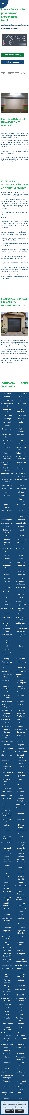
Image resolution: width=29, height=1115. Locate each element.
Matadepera (7, 520)
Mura (21, 788)
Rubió (7, 723)
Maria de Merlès (21, 1039)
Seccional (7, 393)
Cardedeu (7, 614)
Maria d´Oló (20, 995)
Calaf (7, 492)
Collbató (7, 825)
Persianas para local (3, 72)
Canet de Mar (7, 701)
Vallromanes (21, 601)
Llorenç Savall (21, 804)
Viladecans (7, 668)
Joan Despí (7, 692)
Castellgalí (7, 986)
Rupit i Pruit (21, 719)
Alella (7, 776)
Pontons (7, 865)
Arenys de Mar (7, 523)
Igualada (20, 819)
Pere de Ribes (21, 404)
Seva (7, 1008)
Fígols (21, 936)
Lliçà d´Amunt (21, 548)
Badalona (21, 668)
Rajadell (7, 539)
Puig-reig (20, 468)
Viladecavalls (21, 662)
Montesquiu (6, 422)
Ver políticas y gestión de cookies (14, 1108)
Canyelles (21, 692)
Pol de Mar (21, 505)
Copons (7, 587)
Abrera (7, 559)
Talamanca (20, 453)
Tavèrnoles (7, 562)
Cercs (21, 837)
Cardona (20, 1053)
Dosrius (21, 552)
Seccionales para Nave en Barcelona (13, 72)
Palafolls (7, 1063)
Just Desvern (21, 808)
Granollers (7, 924)
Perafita (7, 582)
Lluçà (21, 649)
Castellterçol (21, 435)
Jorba (21, 425)
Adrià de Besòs (21, 393)
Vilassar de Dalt (7, 755)
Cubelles (7, 555)
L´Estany (21, 1075)
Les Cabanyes (6, 634)
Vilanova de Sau (7, 748)
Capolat (21, 614)
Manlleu (7, 1098)
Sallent (7, 397)
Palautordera (7, 680)
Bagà (21, 779)
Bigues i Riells (21, 523)
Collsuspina (20, 587)
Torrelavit (20, 1024)
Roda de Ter (7, 726)
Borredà (21, 530)
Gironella (7, 444)
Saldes (7, 575)
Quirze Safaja (7, 965)
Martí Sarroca (7, 415)
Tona (21, 795)
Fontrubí (7, 425)
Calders (21, 400)
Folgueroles (6, 931)
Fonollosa (21, 927)
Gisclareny (7, 927)
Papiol (7, 877)
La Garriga (21, 1072)
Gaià (21, 422)
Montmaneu (7, 429)
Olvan (7, 1014)
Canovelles (21, 695)
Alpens (20, 772)
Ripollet (21, 726)
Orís (20, 1011)
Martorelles (20, 741)
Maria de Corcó (21, 989)
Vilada (20, 510)
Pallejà (7, 882)
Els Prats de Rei (21, 591)
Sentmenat (20, 1048)
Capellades (7, 617)
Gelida (6, 499)
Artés (21, 444)
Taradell (7, 453)
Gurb (21, 915)
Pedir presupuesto (12, 62)
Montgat (21, 419)
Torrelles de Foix (7, 1024)
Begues (21, 640)
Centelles (7, 799)
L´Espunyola (7, 1081)
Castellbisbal (21, 671)
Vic (7, 514)
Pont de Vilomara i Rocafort (21, 867)
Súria (7, 571)
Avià (7, 536)
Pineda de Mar (7, 671)
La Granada (7, 1072)
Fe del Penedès (21, 886)
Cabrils (7, 785)
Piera (21, 578)
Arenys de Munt (21, 751)
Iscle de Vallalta (7, 719)
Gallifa (7, 646)
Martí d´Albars (6, 804)
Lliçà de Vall (7, 548)
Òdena (7, 495)
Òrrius (21, 440)
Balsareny (21, 653)
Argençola (7, 447)
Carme (7, 578)
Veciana (7, 601)
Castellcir (7, 1053)
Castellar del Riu (7, 772)
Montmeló (21, 1093)
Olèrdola (21, 492)
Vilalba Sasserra (7, 969)
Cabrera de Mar (21, 659)
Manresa (20, 785)
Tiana (7, 594)
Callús (20, 704)
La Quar (21, 980)
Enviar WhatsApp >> (12, 55)
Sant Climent (21, 489)
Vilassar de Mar (7, 795)
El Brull (7, 1068)
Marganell (21, 745)
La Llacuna (21, 1068)
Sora (21, 646)
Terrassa (20, 594)
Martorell (6, 745)
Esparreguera (7, 591)
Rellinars (21, 536)
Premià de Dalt (21, 539)
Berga (7, 526)
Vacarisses (21, 566)
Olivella (7, 1018)
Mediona (20, 748)
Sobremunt (7, 1004)
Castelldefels (21, 495)
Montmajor (7, 419)
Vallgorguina (21, 605)
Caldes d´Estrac (7, 400)
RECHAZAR (9, 1111)
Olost (21, 1014)
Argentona (7, 751)
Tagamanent (21, 1044)
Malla (21, 1098)
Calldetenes (7, 710)
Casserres (21, 575)
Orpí (21, 1008)
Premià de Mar (7, 474)
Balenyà (7, 659)
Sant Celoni (20, 986)
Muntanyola (7, 792)
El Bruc (6, 552)
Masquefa (21, 520)
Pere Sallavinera (7, 510)
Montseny (21, 792)
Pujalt (7, 873)
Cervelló (7, 1087)
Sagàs (7, 649)
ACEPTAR (19, 1111)
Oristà (7, 1011)
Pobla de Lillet (7, 489)
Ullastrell (7, 995)
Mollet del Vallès (21, 479)
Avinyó (20, 397)
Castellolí (7, 440)
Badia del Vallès (7, 741)
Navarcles (7, 788)
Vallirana (7, 605)
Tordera (21, 555)
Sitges (21, 1004)
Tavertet (21, 559)
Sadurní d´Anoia (7, 842)
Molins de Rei (7, 485)
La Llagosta (20, 954)
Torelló (20, 1027)
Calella (21, 710)
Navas (7, 1057)
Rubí (21, 723)
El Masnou (7, 831)
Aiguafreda (21, 776)
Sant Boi (7, 909)
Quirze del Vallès (21, 965)
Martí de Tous (21, 415)
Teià (7, 598)
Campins (20, 701)
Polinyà (21, 485)
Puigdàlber (21, 873)
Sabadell (7, 915)
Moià (21, 882)
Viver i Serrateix (7, 1044)
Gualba (21, 918)
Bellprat (21, 526)
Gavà (21, 598)
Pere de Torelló (7, 608)
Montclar (20, 814)
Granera (21, 924)
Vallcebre (21, 562)
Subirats (21, 571)
